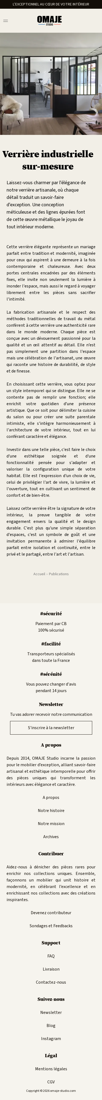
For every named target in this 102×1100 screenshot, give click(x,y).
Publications (59, 574)
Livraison (51, 969)
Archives (51, 837)
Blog (51, 1026)
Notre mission (51, 824)
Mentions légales (51, 1069)
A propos (51, 798)
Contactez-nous (51, 982)
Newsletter (51, 1013)
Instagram (51, 1039)
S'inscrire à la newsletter (51, 728)
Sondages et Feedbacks (51, 926)
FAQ (51, 956)
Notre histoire (51, 811)
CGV (51, 1082)
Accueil (39, 574)
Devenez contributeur (51, 913)
